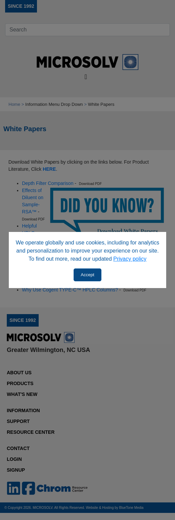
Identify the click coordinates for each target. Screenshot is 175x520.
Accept (87, 274)
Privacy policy (130, 259)
